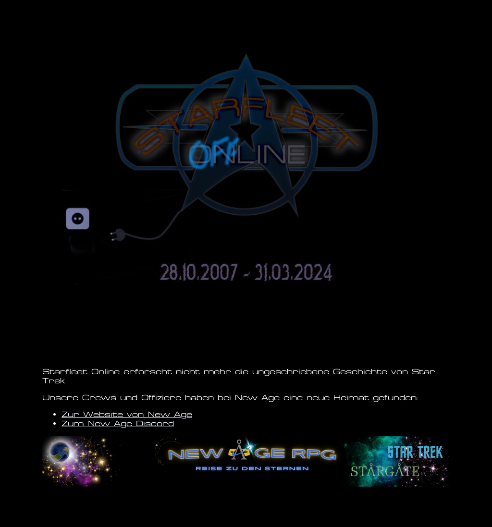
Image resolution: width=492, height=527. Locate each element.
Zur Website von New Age (127, 414)
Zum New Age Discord (118, 423)
